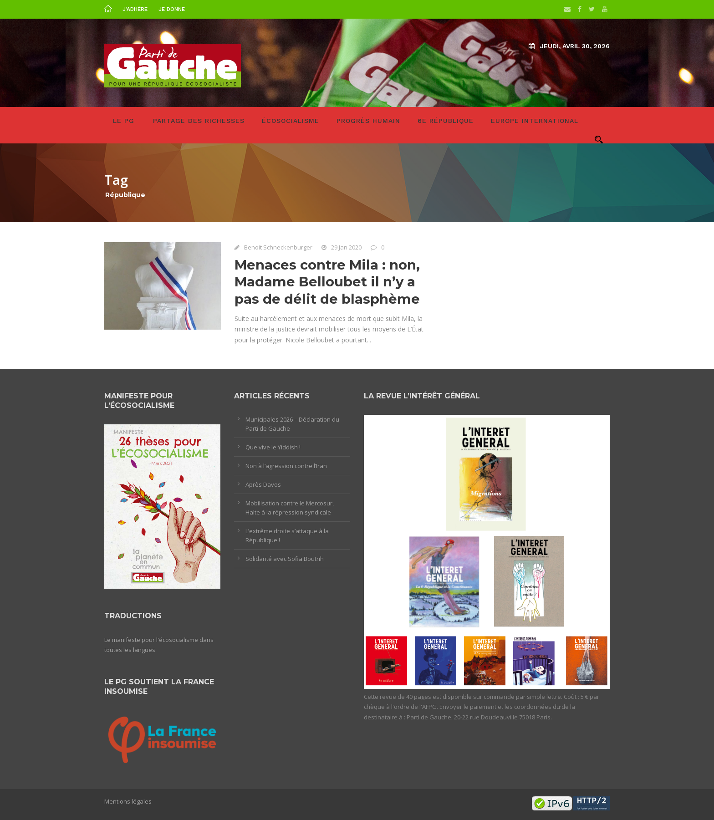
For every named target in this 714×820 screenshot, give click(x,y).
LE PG (123, 120)
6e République (446, 120)
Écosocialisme (290, 120)
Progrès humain (368, 120)
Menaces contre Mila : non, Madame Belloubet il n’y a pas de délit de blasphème (327, 282)
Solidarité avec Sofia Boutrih (284, 559)
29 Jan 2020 (346, 247)
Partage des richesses (199, 120)
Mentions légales (128, 801)
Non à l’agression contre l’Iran (286, 466)
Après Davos (263, 484)
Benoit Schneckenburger (278, 247)
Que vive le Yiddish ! (273, 447)
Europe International (534, 120)
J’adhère (135, 9)
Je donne (171, 9)
